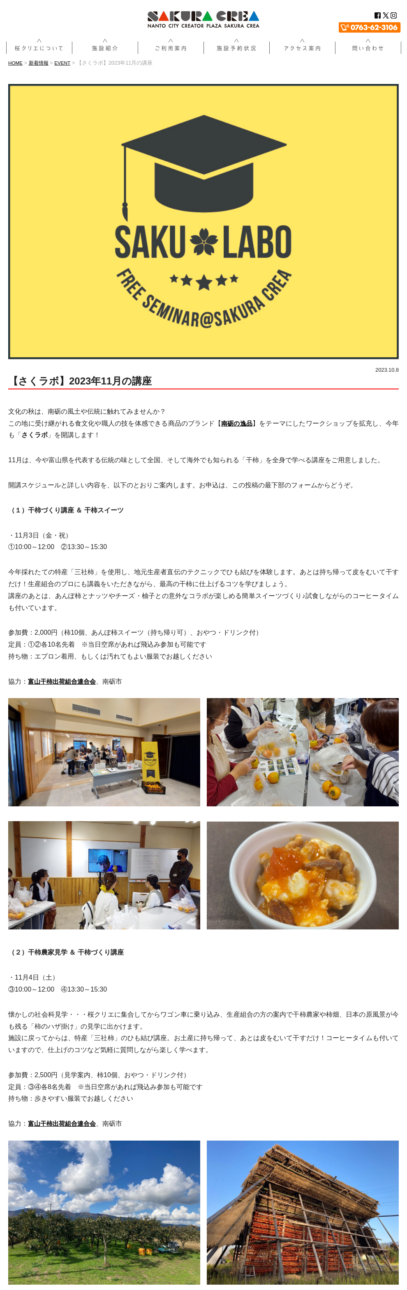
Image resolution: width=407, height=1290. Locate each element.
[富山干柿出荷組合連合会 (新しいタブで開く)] (64, 681)
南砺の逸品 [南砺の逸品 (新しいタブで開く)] (236, 423)
